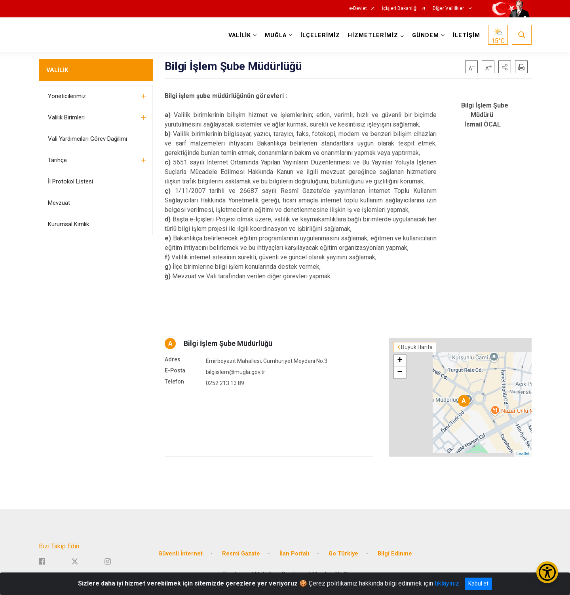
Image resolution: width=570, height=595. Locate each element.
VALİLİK (57, 70)
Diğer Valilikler (449, 8)
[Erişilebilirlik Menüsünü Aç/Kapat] (547, 572)
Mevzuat (59, 202)
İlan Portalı (294, 553)
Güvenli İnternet (180, 553)
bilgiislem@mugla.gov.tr (235, 372)
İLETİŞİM (466, 35)
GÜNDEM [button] (425, 35)
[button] (504, 66)
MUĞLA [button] (276, 35)
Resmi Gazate (241, 553)
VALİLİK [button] (239, 35)
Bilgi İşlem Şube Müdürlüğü (228, 343)
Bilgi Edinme (395, 553)
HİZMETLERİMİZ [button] (373, 35)
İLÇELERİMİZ (320, 35)
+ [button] (399, 360)
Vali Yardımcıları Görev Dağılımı (87, 138)
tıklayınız (447, 583)
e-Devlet (358, 8)
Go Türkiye (343, 553)
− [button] (399, 372)
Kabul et (478, 583)
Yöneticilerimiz (67, 96)
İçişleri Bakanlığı (400, 8)
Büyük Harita (417, 347)
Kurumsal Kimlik (68, 224)
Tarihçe (57, 160)
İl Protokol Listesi (70, 181)
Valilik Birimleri (66, 117)
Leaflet (522, 453)
